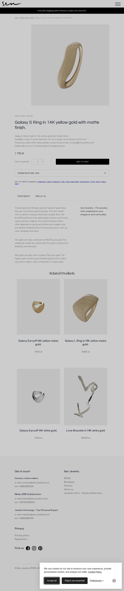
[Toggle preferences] (97, 580)
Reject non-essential (75, 580)
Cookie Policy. (95, 572)
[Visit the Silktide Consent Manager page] (114, 580)
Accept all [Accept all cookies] (52, 580)
